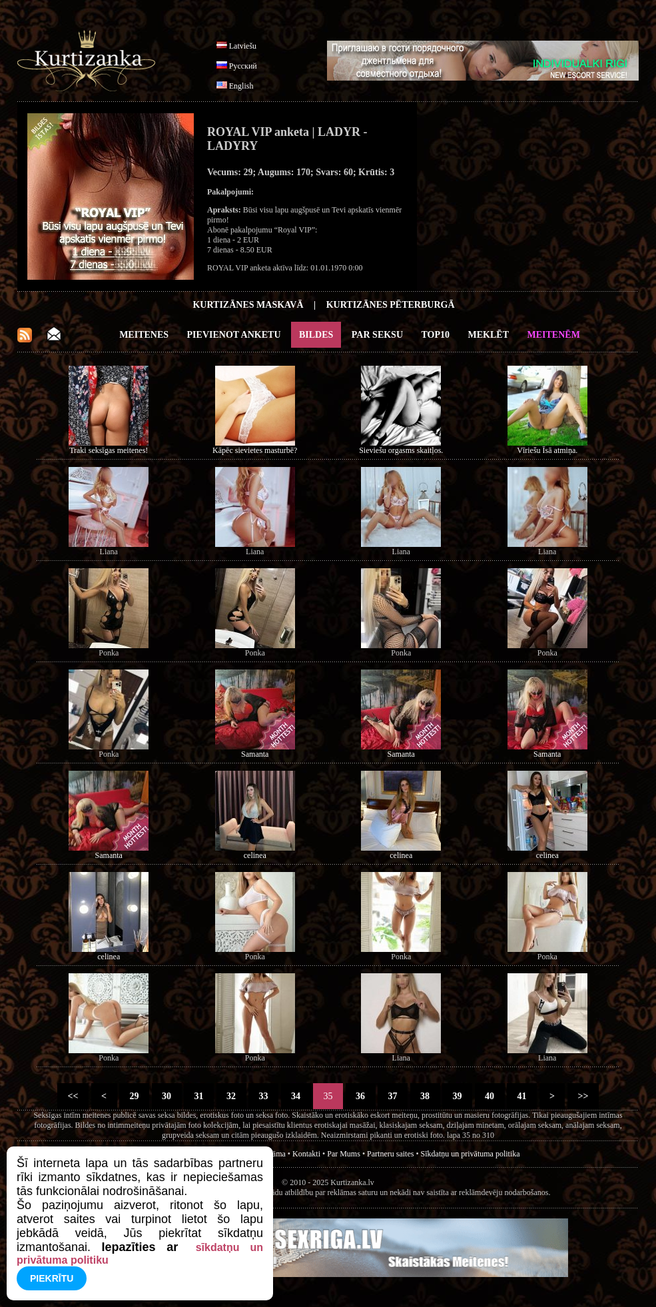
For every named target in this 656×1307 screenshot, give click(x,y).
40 (490, 1096)
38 (425, 1096)
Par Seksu (377, 335)
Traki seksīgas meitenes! (108, 450)
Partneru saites (390, 1153)
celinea (255, 855)
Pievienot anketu (234, 335)
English (241, 86)
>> (583, 1096)
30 (167, 1096)
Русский (243, 66)
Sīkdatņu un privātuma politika (470, 1153)
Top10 (436, 335)
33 (263, 1096)
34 (296, 1096)
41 (522, 1096)
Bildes (316, 335)
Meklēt (488, 335)
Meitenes (143, 335)
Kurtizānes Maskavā (247, 305)
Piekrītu (51, 1278)
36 (361, 1096)
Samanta (254, 754)
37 (393, 1096)
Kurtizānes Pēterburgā (390, 305)
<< (73, 1096)
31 (199, 1096)
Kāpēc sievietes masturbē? (254, 450)
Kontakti (306, 1153)
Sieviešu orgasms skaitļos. (401, 450)
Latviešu (242, 46)
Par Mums (343, 1153)
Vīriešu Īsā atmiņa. (547, 450)
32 (231, 1096)
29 (134, 1096)
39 (457, 1096)
